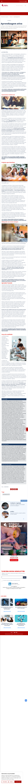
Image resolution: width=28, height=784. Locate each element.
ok (24, 577)
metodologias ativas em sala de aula (15, 57)
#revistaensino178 (6, 494)
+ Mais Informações (7, 611)
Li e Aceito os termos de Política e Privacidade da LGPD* (11, 580)
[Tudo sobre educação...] (19, 5)
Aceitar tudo (18, 781)
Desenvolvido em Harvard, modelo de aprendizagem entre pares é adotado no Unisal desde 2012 (14, 220)
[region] (11, 778)
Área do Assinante (23, 1)
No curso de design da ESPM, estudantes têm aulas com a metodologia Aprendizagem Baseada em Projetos (14, 157)
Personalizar (5, 781)
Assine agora (14, 560)
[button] (4, 519)
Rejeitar (11, 781)
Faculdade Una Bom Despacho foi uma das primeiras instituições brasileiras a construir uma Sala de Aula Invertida (14, 329)
